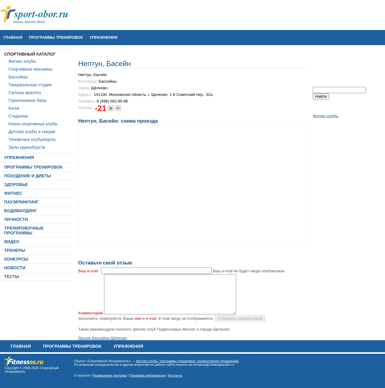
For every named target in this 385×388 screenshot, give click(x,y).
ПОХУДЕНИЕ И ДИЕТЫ (27, 175)
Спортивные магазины (30, 69)
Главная (12, 37)
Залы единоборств (26, 147)
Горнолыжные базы (27, 100)
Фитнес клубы (325, 116)
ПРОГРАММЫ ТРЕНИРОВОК (56, 37)
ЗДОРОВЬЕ (16, 184)
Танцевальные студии (29, 84)
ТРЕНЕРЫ (14, 250)
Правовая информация (147, 375)
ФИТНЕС (13, 193)
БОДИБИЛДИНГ (20, 210)
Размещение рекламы (110, 375)
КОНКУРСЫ (16, 259)
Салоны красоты (24, 92)
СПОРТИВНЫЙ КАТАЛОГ (30, 54)
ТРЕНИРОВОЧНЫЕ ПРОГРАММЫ (24, 230)
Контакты (175, 375)
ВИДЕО (11, 241)
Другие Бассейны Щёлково (102, 338)
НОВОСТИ (14, 267)
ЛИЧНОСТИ (16, 219)
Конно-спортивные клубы (33, 123)
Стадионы (18, 116)
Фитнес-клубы (22, 61)
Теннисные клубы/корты (32, 139)
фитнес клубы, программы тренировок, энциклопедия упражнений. (187, 361)
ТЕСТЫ (11, 276)
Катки (13, 108)
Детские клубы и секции (31, 131)
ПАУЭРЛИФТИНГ (21, 202)
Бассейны (18, 77)
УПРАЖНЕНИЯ (103, 37)
